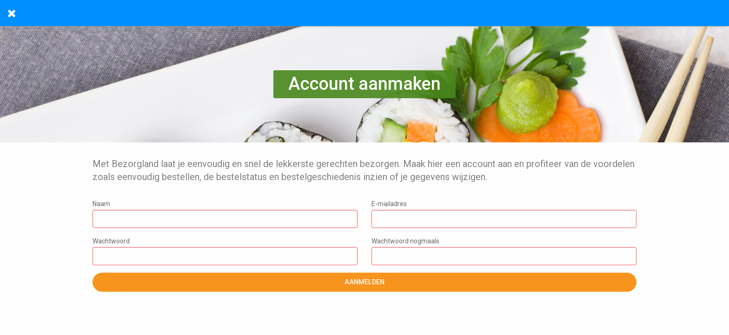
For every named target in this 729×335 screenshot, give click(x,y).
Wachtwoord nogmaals (503, 251)
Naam (225, 214)
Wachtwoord (225, 251)
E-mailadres (503, 214)
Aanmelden (364, 282)
